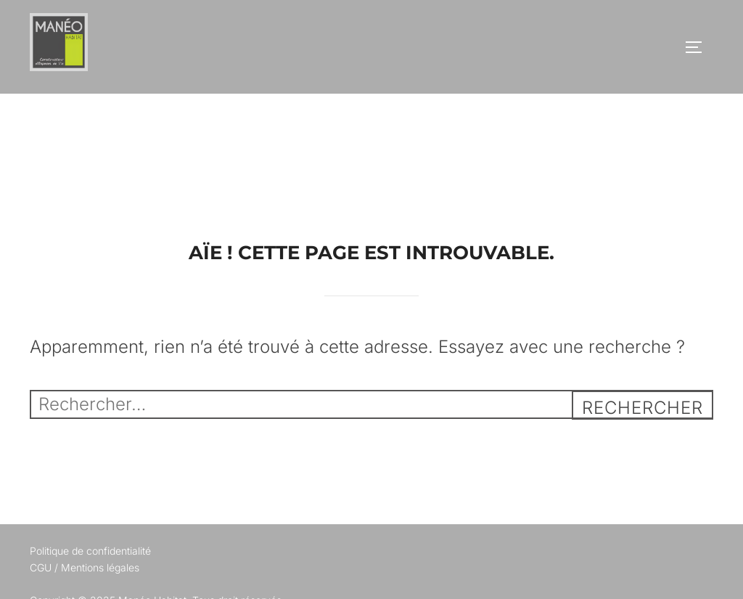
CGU (41, 567)
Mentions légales (100, 567)
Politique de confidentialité (90, 551)
